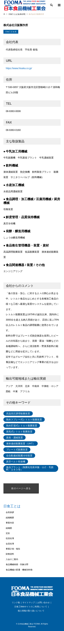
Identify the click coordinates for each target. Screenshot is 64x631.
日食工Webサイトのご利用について (30, 606)
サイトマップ (29, 602)
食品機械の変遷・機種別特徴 (19, 570)
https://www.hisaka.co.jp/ (19, 68)
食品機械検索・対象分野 (17, 564)
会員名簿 (10, 543)
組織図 (9, 528)
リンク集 (16, 602)
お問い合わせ (43, 602)
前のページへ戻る (21, 488)
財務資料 (10, 554)
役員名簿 (10, 538)
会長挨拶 (10, 512)
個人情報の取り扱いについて (31, 611)
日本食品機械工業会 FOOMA (29, 624)
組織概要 (10, 517)
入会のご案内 (12, 559)
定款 (8, 533)
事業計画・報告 (13, 549)
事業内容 (10, 523)
